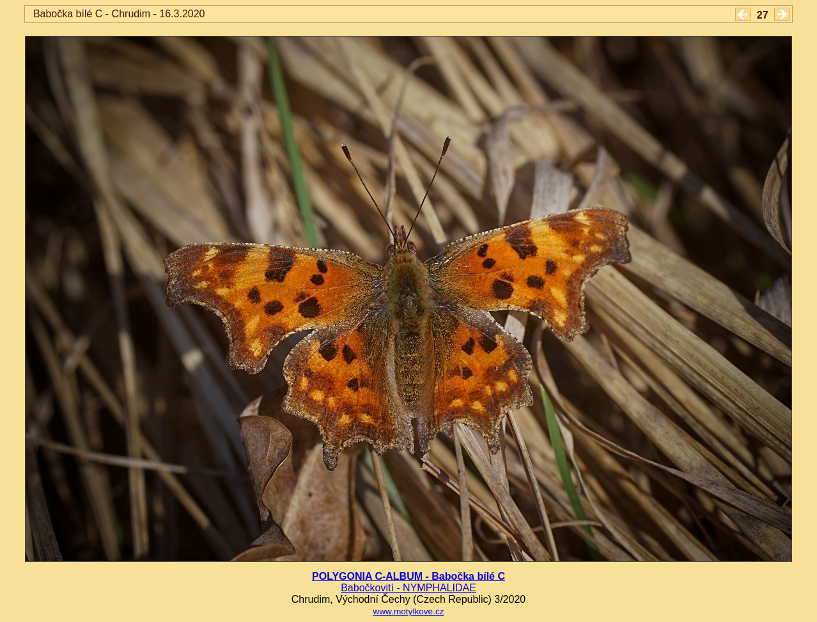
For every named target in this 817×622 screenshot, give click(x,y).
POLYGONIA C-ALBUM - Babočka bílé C (408, 576)
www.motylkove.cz (408, 611)
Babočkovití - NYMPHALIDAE (408, 587)
